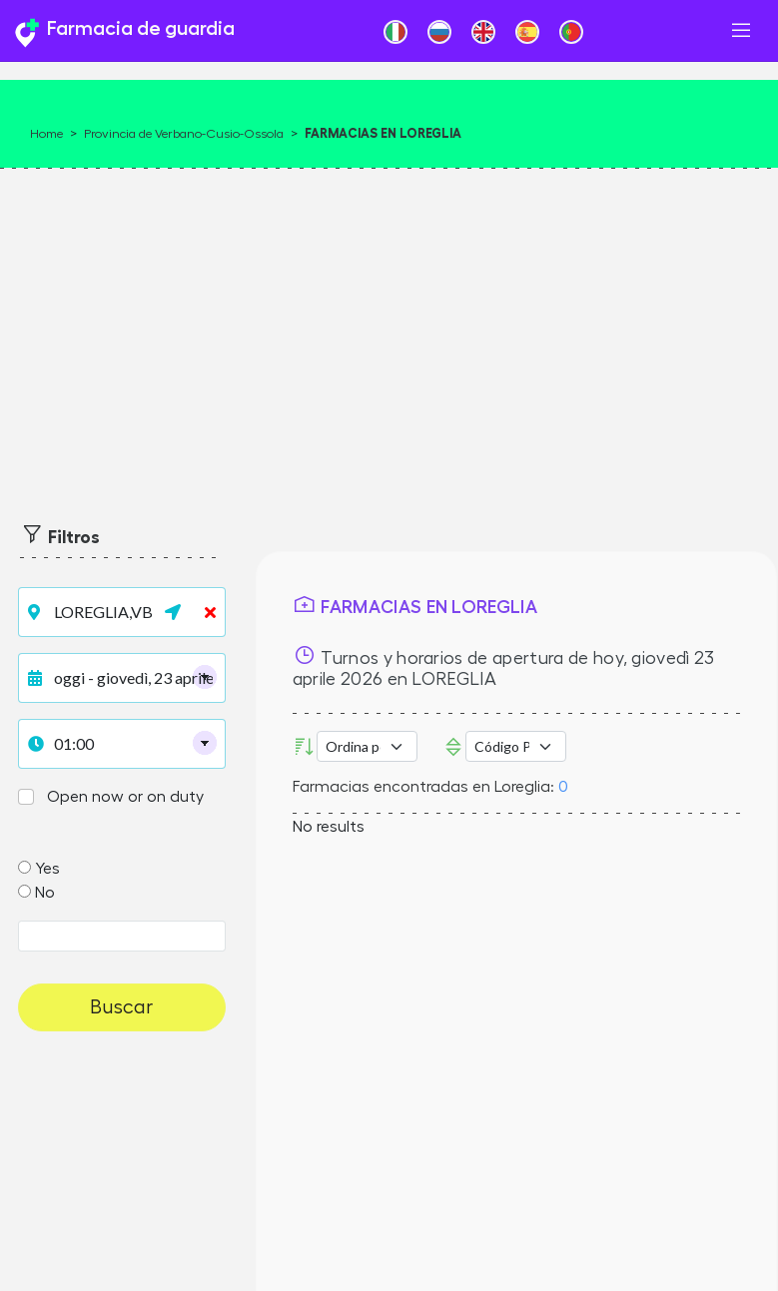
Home (46, 134)
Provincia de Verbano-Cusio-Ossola (184, 134)
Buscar (121, 1007)
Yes (47, 869)
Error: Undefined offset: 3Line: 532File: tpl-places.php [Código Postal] (515, 746)
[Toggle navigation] (741, 30)
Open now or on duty (125, 797)
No (45, 893)
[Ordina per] (367, 746)
